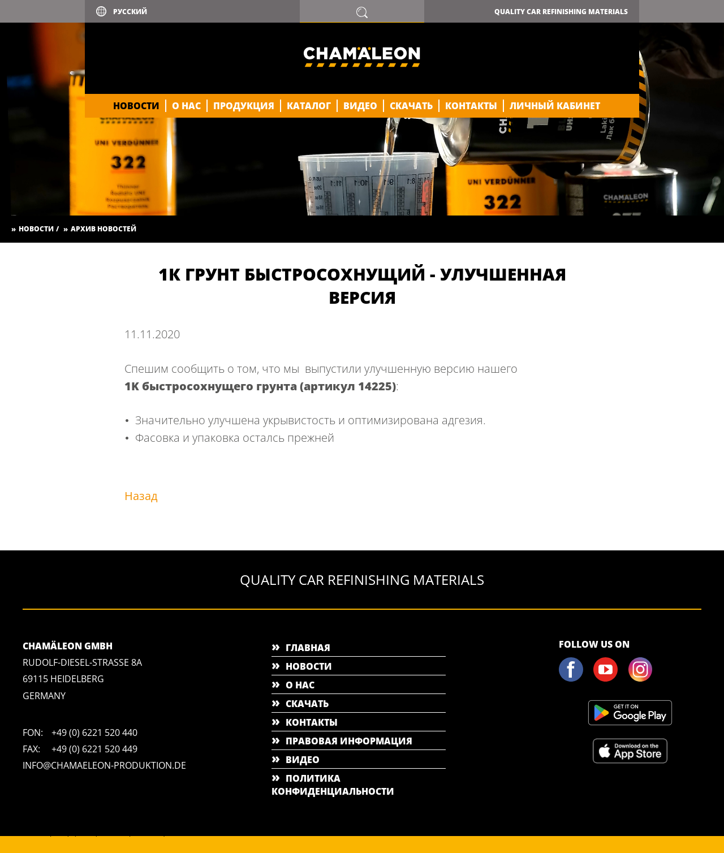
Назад (141, 495)
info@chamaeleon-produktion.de (104, 765)
